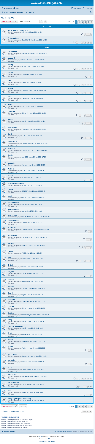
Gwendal (11, 300)
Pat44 (10, 97)
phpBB (41, 436)
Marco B (11, 58)
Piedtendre (12, 127)
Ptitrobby (12, 227)
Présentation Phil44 (16, 184)
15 (91, 69)
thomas (11, 286)
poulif (24, 74)
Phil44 (24, 185)
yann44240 (25, 376)
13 (91, 42)
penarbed (25, 90)
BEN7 (24, 136)
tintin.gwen (12, 354)
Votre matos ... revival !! (18, 30)
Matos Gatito (13, 209)
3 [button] (82, 22)
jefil (23, 32)
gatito (24, 211)
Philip (10, 176)
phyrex (24, 273)
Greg (10, 320)
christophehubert (27, 217)
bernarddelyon (27, 315)
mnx (23, 82)
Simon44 (25, 341)
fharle (10, 155)
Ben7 (10, 134)
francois (11, 360)
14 (88, 69)
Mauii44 (11, 196)
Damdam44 (12, 51)
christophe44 (13, 382)
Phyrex (11, 272)
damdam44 (26, 53)
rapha (24, 222)
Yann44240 (12, 374)
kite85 (24, 328)
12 (88, 42)
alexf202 (25, 157)
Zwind (10, 265)
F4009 (10, 251)
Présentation (13, 38)
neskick (24, 288)
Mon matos (7, 17)
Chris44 (11, 306)
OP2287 (11, 189)
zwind (24, 267)
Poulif (10, 73)
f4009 (24, 204)
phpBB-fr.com (50, 439)
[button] (91, 22)
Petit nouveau (13, 203)
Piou (10, 368)
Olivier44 (11, 111)
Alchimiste (12, 235)
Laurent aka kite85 (15, 326)
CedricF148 (26, 40)
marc (10, 105)
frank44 (11, 243)
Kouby (10, 65)
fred (9, 257)
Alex (10, 391)
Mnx (9, 81)
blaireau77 (12, 148)
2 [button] (79, 22)
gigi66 (10, 119)
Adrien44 (25, 348)
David (10, 293)
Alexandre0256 (27, 229)
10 (82, 42)
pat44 (24, 98)
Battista (11, 313)
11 (85, 42)
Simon (10, 340)
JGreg (24, 321)
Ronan (10, 89)
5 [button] (88, 22)
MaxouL (11, 163)
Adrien (10, 346)
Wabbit (11, 169)
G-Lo (10, 333)
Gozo (24, 259)
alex (23, 392)
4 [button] (85, 22)
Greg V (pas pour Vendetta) (19, 399)
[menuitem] (16, 8)
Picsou (11, 280)
